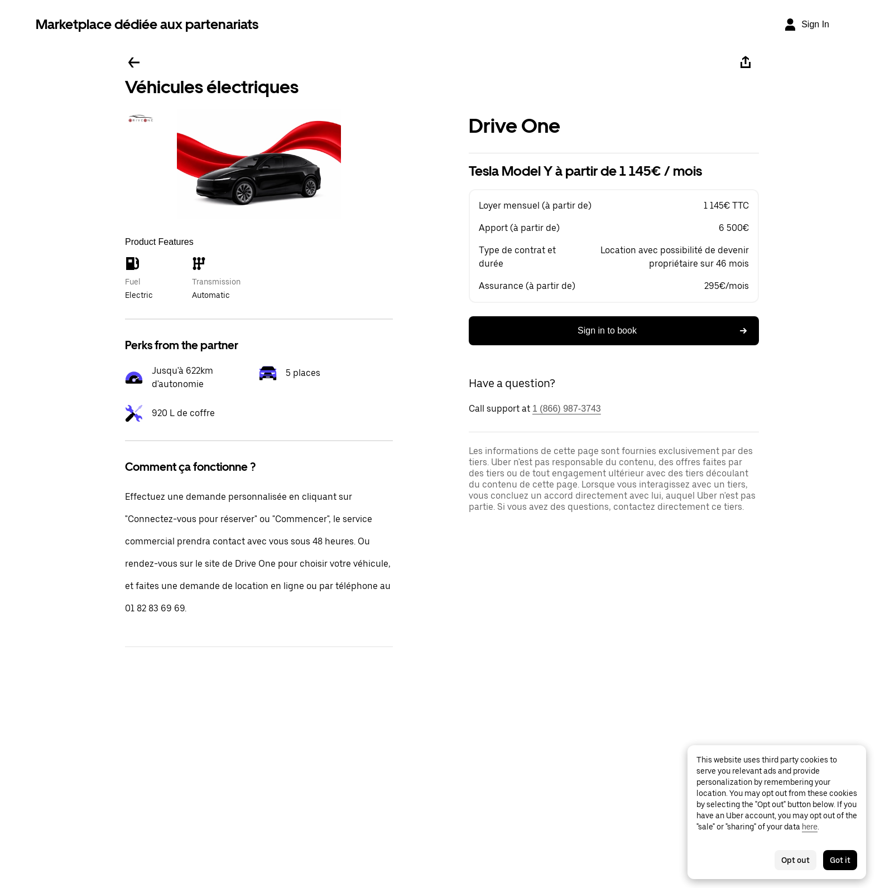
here (810, 826)
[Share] (745, 62)
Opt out (795, 860)
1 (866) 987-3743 (566, 408)
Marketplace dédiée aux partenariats (147, 24)
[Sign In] (806, 24)
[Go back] (134, 62)
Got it (840, 860)
